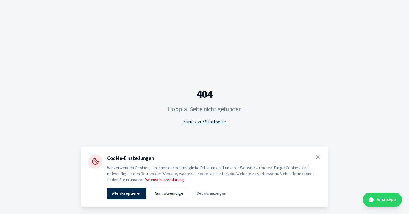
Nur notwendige (169, 194)
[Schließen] (318, 158)
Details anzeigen (211, 194)
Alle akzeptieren (126, 194)
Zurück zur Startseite (204, 122)
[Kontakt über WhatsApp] (382, 200)
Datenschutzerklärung (164, 180)
